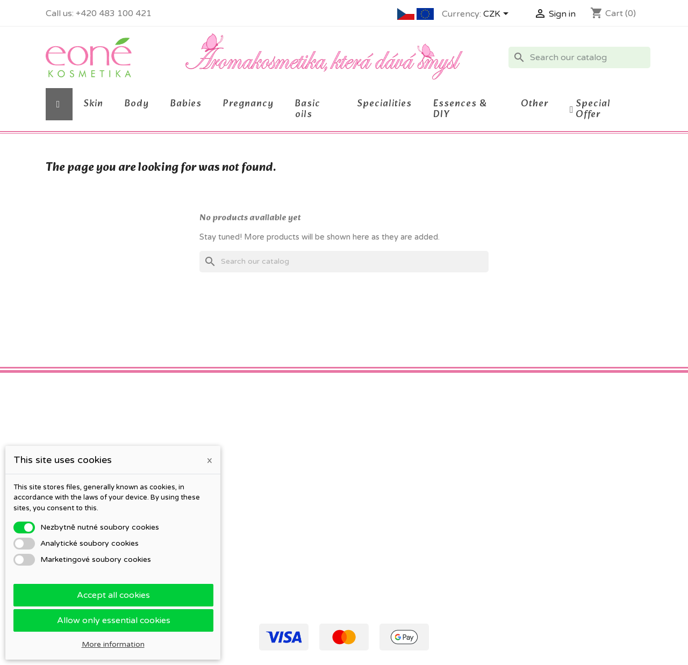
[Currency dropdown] (497, 14)
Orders (364, 461)
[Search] (579, 57)
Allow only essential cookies (113, 620)
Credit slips (372, 475)
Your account (385, 429)
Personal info (375, 447)
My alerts (369, 531)
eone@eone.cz (565, 500)
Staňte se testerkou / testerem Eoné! (266, 554)
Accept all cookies (113, 595)
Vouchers (368, 503)
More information (113, 644)
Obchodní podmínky (235, 447)
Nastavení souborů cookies (400, 517)
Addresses (371, 489)
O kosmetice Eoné (232, 486)
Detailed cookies (229, 500)
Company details (229, 514)
